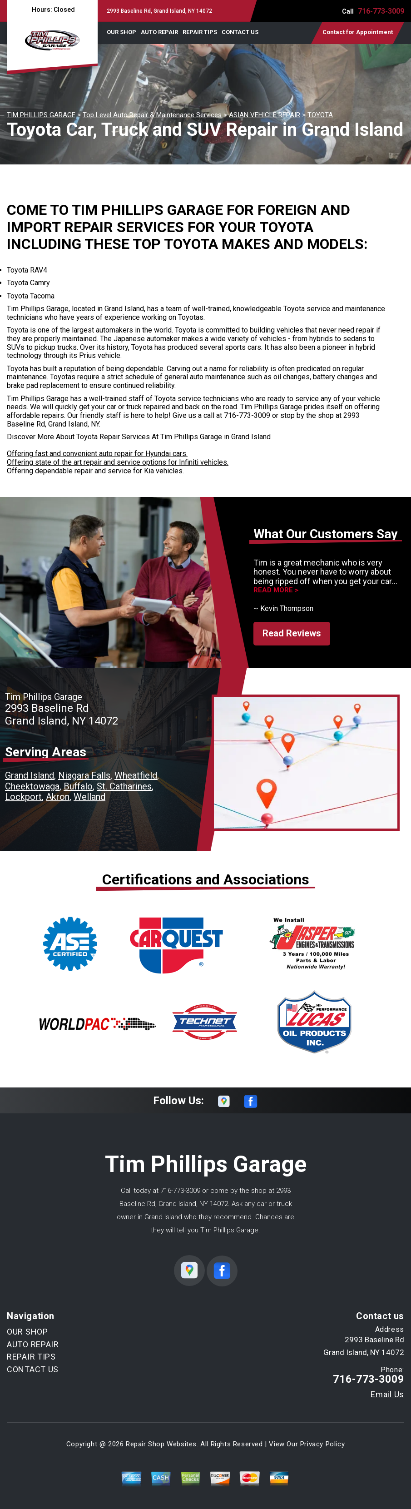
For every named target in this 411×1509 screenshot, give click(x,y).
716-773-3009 (381, 11)
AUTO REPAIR (159, 32)
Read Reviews (291, 633)
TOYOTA (320, 115)
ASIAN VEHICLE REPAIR (264, 115)
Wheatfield (135, 775)
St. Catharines (124, 786)
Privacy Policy (322, 1444)
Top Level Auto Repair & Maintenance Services (152, 115)
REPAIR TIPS (200, 32)
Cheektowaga (32, 786)
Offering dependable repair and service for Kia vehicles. (95, 471)
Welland (89, 796)
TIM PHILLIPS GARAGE (41, 115)
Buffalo (78, 786)
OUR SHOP (121, 32)
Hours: (52, 9)
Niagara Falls (84, 775)
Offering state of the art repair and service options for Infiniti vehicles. (117, 462)
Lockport (23, 796)
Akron (57, 796)
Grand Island (29, 775)
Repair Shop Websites (161, 1444)
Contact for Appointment (357, 32)
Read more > (275, 590)
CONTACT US (240, 32)
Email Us (387, 1394)
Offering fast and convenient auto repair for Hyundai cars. (97, 453)
